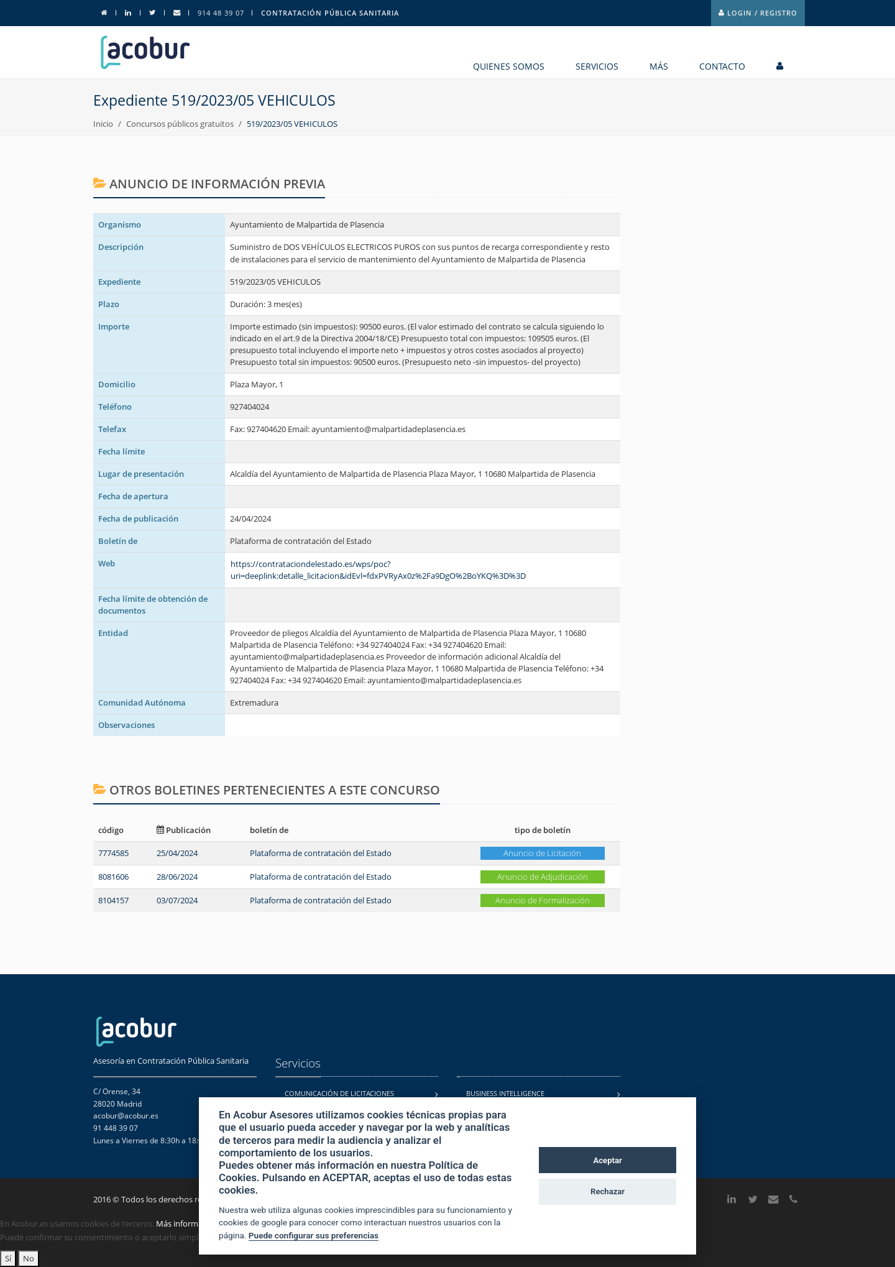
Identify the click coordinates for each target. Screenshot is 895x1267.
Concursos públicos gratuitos (180, 123)
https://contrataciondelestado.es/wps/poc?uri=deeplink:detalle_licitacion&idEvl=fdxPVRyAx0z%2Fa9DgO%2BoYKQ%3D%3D (378, 569)
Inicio (103, 123)
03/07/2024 (177, 900)
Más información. (188, 1223)
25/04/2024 (177, 853)
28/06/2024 (177, 876)
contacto (722, 66)
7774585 (113, 853)
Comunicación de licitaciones (339, 1093)
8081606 (113, 876)
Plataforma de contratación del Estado (321, 853)
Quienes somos (508, 66)
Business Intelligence (505, 1093)
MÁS (658, 66)
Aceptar (608, 1160)
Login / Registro (757, 12)
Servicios (597, 66)
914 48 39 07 (221, 12)
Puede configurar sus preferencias (314, 1235)
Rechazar (607, 1191)
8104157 (113, 900)
